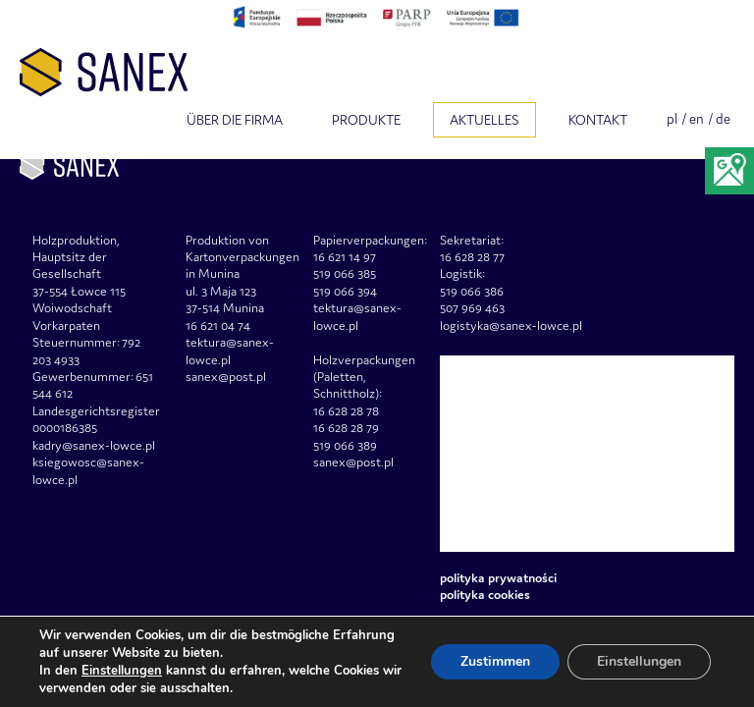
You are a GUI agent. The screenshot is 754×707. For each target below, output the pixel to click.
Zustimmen (495, 661)
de (723, 119)
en (696, 119)
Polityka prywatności (498, 578)
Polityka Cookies (485, 594)
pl (672, 119)
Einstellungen (121, 671)
